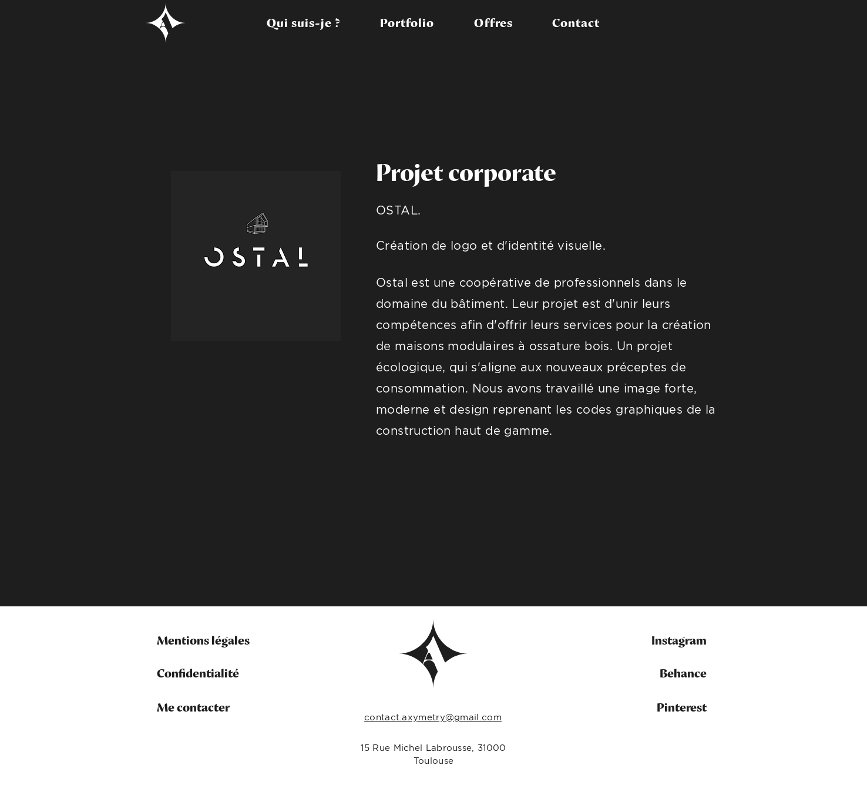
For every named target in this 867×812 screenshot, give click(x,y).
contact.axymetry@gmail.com (433, 717)
